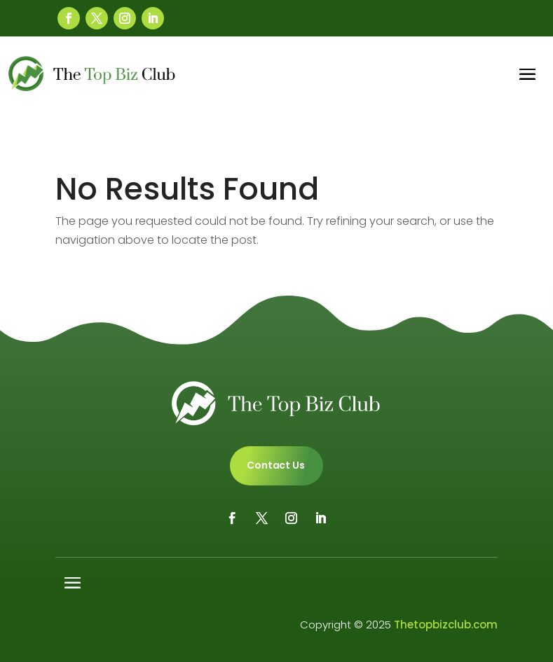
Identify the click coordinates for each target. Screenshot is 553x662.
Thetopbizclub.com (446, 624)
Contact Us (276, 465)
